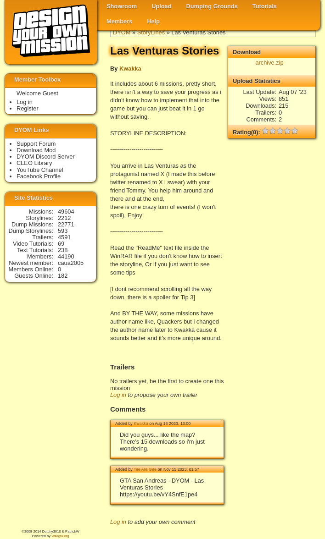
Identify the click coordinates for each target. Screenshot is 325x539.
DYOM (121, 32)
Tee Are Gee (145, 469)
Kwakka (130, 68)
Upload (161, 6)
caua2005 (71, 262)
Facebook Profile (39, 176)
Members (119, 21)
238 (62, 250)
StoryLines (151, 32)
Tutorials (264, 6)
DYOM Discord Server (46, 156)
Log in (118, 394)
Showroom (121, 6)
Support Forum (36, 143)
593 (62, 230)
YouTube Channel (40, 169)
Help (153, 21)
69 (61, 243)
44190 (66, 256)
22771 (66, 224)
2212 (64, 217)
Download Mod (36, 150)
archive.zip (269, 62)
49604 (66, 211)
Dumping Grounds (212, 6)
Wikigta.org (60, 536)
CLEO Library (34, 163)
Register (28, 108)
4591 (64, 237)
